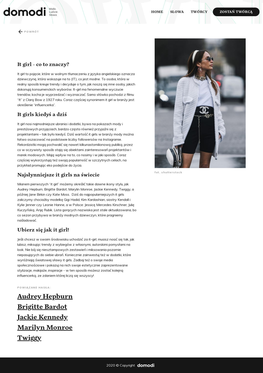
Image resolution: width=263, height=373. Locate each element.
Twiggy (29, 337)
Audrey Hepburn (45, 296)
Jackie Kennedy (42, 317)
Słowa (177, 11)
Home (157, 11)
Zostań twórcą (236, 11)
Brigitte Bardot (42, 306)
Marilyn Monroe (44, 327)
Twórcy (199, 11)
